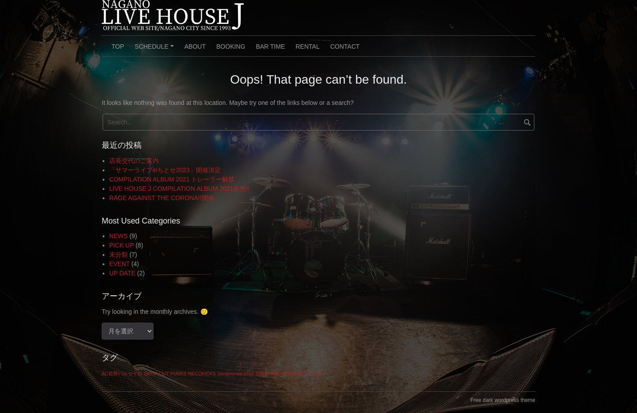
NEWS (118, 235)
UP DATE (122, 273)
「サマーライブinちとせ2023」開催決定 (165, 170)
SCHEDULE (156, 49)
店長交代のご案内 (134, 160)
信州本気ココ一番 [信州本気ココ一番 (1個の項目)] (302, 373)
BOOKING (230, 46)
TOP (117, 46)
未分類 (118, 254)
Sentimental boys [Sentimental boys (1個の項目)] (236, 373)
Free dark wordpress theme (502, 400)
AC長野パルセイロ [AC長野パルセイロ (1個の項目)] (122, 373)
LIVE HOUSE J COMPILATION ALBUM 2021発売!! (179, 188)
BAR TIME (270, 46)
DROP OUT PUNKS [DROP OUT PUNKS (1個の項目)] (165, 373)
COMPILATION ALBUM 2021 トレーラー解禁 (172, 179)
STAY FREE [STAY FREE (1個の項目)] (267, 373)
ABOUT (195, 46)
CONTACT (345, 46)
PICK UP (121, 245)
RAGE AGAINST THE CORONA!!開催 (161, 197)
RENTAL (307, 46)
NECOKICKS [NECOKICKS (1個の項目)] (202, 373)
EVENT (119, 263)
